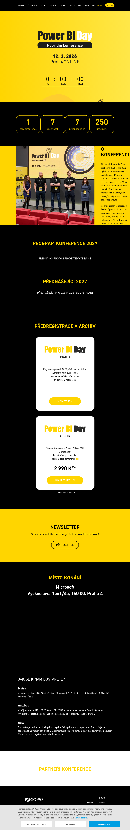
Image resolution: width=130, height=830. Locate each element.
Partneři (52, 5)
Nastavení (70, 824)
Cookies (101, 802)
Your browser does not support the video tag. (55, 185)
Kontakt (62, 5)
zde (77, 458)
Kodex (90, 802)
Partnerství (89, 5)
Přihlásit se (65, 545)
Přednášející (32, 5)
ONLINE (100, 5)
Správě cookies (81, 818)
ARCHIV (110, 5)
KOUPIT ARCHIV (65, 480)
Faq (79, 5)
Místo (43, 5)
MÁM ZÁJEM (65, 401)
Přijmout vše (104, 824)
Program (20, 5)
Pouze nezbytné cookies (36, 824)
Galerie (72, 5)
